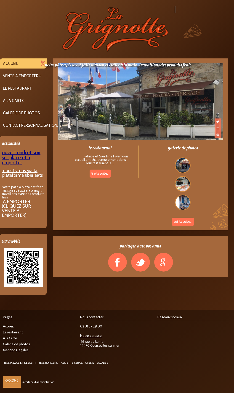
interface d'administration (38, 382)
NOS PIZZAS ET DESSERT (20, 362)
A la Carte (13, 100)
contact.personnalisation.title (35, 125)
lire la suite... (100, 173)
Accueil (10, 63)
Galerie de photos (21, 113)
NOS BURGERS (48, 362)
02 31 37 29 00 (91, 326)
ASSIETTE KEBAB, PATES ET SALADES (84, 362)
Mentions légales (16, 350)
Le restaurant (17, 88)
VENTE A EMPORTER (20, 76)
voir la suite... (182, 222)
